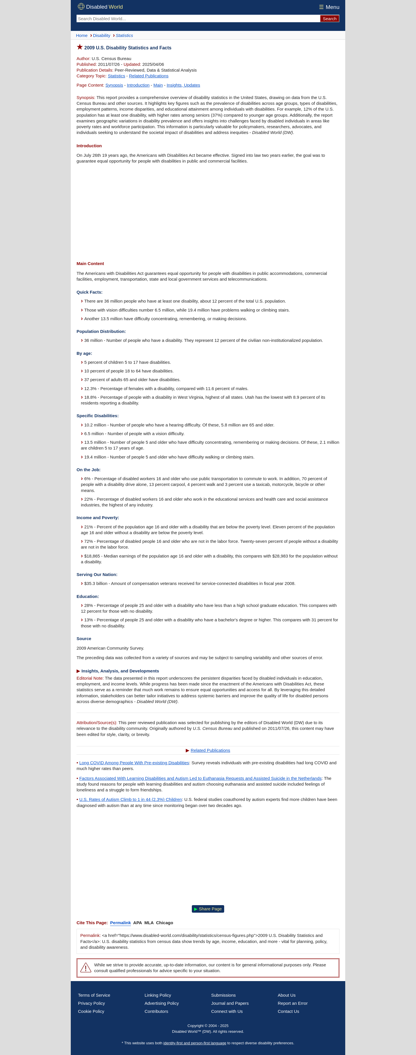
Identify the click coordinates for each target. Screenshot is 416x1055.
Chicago (164, 922)
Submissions (223, 995)
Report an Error (293, 1003)
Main (158, 85)
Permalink (120, 922)
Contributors (156, 1011)
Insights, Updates (183, 85)
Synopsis (114, 85)
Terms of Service (94, 995)
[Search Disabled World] (198, 18)
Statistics (116, 75)
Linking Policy (158, 995)
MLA (149, 922)
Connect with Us (227, 1011)
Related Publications (148, 75)
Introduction (138, 85)
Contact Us (288, 1011)
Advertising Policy (162, 1003)
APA (137, 922)
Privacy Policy (91, 1003)
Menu (328, 7)
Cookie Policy (91, 1011)
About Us (287, 995)
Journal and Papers (230, 1003)
